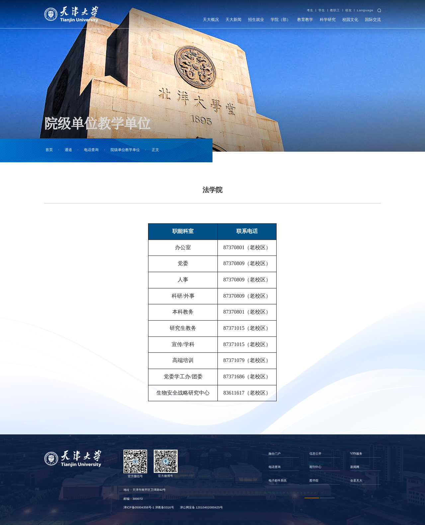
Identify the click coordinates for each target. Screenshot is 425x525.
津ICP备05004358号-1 (139, 507)
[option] (283, 467)
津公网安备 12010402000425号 (201, 507)
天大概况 (211, 19)
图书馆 (313, 480)
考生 (310, 10)
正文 (155, 150)
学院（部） (281, 19)
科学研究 (328, 19)
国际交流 (373, 19)
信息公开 (315, 453)
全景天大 (356, 480)
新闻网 (354, 467)
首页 (49, 150)
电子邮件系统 (278, 480)
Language (365, 10)
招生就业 (256, 19)
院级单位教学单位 (125, 150)
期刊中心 (315, 467)
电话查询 (91, 150)
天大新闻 (233, 19)
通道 (68, 150)
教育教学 (305, 19)
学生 (321, 10)
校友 (348, 10)
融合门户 (275, 453)
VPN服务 (356, 453)
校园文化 (350, 19)
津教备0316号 (164, 507)
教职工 (335, 10)
